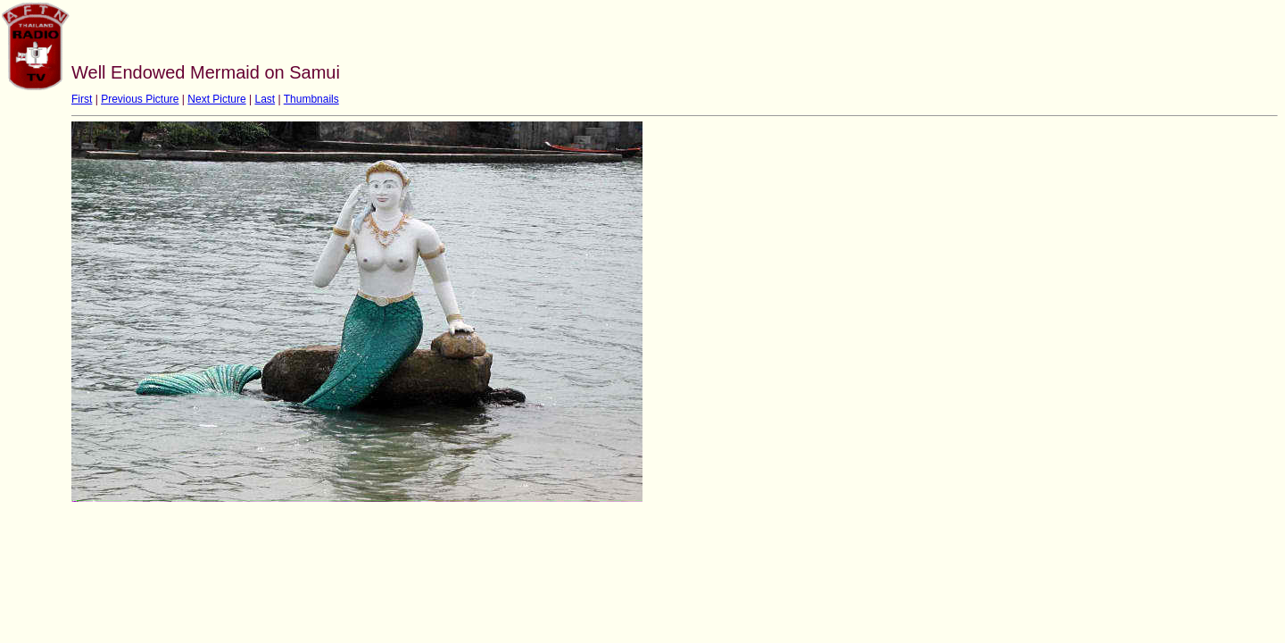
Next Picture (216, 99)
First (81, 99)
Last (264, 99)
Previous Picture (139, 99)
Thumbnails (311, 99)
